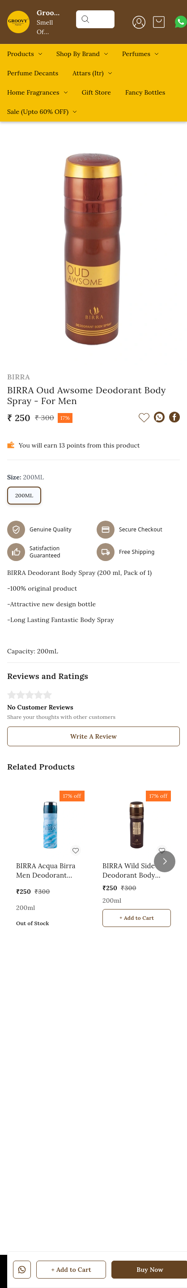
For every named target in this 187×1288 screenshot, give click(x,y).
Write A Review (93, 736)
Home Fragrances (33, 92)
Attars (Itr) (87, 73)
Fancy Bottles (145, 92)
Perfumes (136, 54)
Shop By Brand (78, 54)
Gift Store (96, 92)
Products (20, 54)
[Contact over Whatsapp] (181, 22)
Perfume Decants (32, 73)
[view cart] (159, 22)
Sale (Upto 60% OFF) (37, 112)
